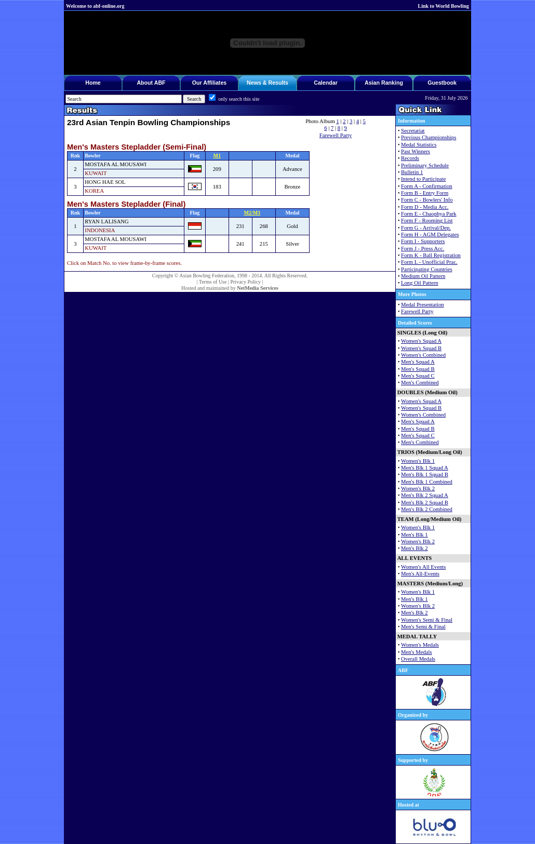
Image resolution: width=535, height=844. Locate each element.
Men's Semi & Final (423, 626)
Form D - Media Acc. (424, 207)
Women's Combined (423, 355)
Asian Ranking (384, 82)
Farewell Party (335, 135)
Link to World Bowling (443, 6)
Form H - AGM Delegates (430, 234)
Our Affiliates (209, 82)
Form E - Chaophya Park (429, 214)
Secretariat (413, 130)
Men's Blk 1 (414, 535)
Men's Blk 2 (414, 548)
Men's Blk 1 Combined (426, 482)
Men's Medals (416, 652)
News (254, 82)
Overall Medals (418, 659)
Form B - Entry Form (424, 193)
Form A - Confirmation (426, 186)
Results (278, 82)
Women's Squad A (421, 341)
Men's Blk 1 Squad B (424, 474)
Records (410, 158)
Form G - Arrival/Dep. (426, 228)
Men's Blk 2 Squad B (424, 502)
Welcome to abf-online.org (95, 6)
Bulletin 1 (412, 172)
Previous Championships (428, 137)
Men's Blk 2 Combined (426, 509)
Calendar (326, 82)
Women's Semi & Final (426, 620)
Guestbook (442, 82)
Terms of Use (213, 282)
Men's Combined (420, 382)
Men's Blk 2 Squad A (424, 495)
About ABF (151, 82)
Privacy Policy (245, 282)
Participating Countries (426, 269)
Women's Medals (420, 645)
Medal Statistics (418, 145)
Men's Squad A (418, 362)
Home (93, 82)
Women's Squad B (421, 348)
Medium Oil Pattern (423, 276)
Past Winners (415, 151)
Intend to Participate (423, 179)
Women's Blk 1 (418, 461)
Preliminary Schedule (425, 165)
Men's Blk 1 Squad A (424, 468)
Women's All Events (423, 567)
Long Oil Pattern (419, 283)
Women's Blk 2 (418, 488)
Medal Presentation (422, 304)
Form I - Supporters (423, 241)
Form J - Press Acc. (422, 248)
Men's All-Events (420, 574)
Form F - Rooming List (426, 220)
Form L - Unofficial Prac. (429, 262)
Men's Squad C (418, 376)
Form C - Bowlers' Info (427, 200)
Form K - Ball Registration (431, 255)
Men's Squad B (418, 369)
